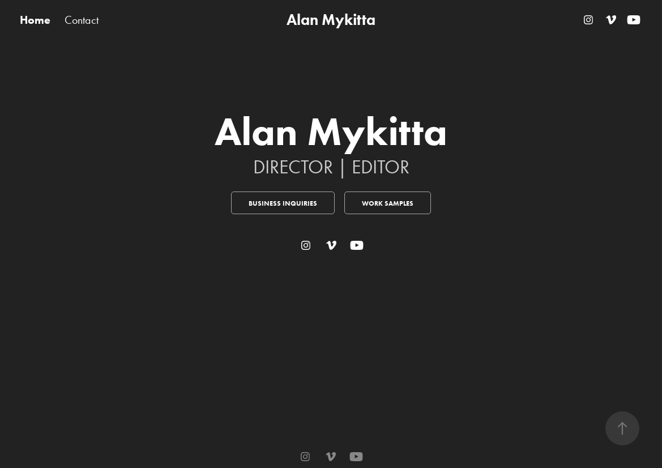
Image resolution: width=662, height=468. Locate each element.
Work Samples (387, 203)
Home (35, 20)
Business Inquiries (283, 203)
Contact (82, 20)
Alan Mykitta (331, 19)
